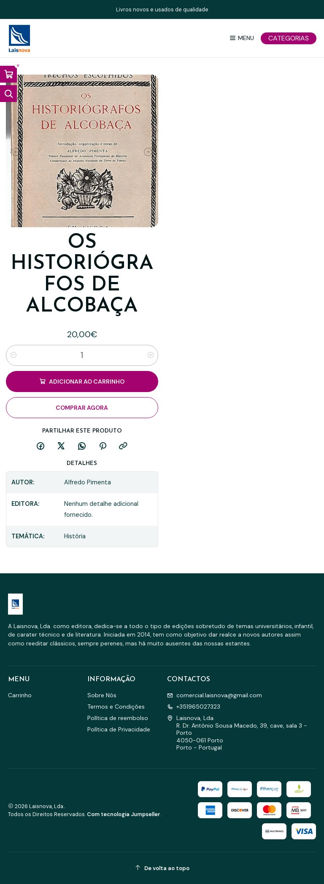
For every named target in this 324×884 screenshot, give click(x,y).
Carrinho (20, 695)
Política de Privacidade (118, 729)
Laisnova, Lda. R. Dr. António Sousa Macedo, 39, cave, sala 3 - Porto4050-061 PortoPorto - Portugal (237, 732)
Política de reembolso (117, 718)
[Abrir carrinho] (8, 74)
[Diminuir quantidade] (13, 355)
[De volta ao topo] (162, 868)
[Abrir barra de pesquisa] (8, 93)
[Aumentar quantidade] (150, 355)
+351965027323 (193, 706)
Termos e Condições (116, 706)
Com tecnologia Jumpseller (123, 814)
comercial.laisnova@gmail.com (214, 695)
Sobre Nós (101, 695)
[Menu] (241, 38)
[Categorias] (288, 38)
